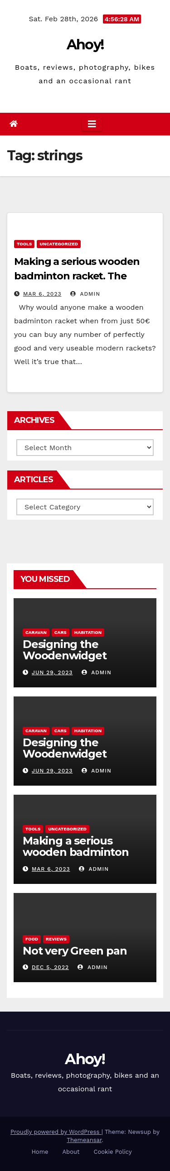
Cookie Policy (113, 1151)
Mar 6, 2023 (42, 294)
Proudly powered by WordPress (56, 1131)
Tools (24, 243)
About (71, 1151)
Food (31, 938)
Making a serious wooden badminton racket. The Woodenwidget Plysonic (77, 276)
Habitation (88, 632)
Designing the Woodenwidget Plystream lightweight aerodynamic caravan (82, 661)
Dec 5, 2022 (50, 967)
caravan (36, 632)
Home (39, 1151)
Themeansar (84, 1140)
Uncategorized (58, 243)
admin (85, 294)
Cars (60, 632)
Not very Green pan (74, 950)
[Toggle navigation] (92, 124)
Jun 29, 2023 (52, 672)
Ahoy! (85, 44)
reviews (56, 938)
